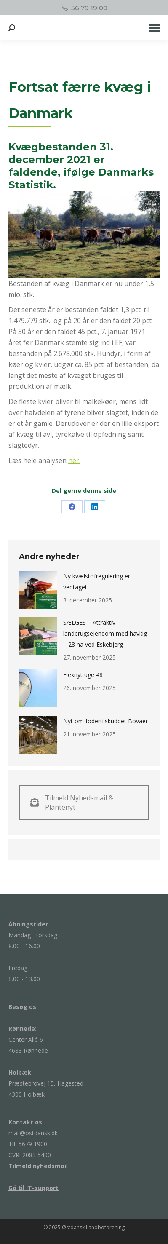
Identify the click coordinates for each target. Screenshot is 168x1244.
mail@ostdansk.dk (33, 1133)
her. (74, 460)
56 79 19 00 (84, 7)
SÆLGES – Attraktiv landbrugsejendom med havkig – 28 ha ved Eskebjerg (105, 633)
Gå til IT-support (33, 1188)
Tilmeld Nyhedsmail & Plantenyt (71, 802)
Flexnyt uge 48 (83, 675)
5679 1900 (33, 1144)
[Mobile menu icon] (154, 28)
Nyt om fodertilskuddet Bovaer (105, 721)
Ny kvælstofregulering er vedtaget (96, 581)
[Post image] (38, 590)
